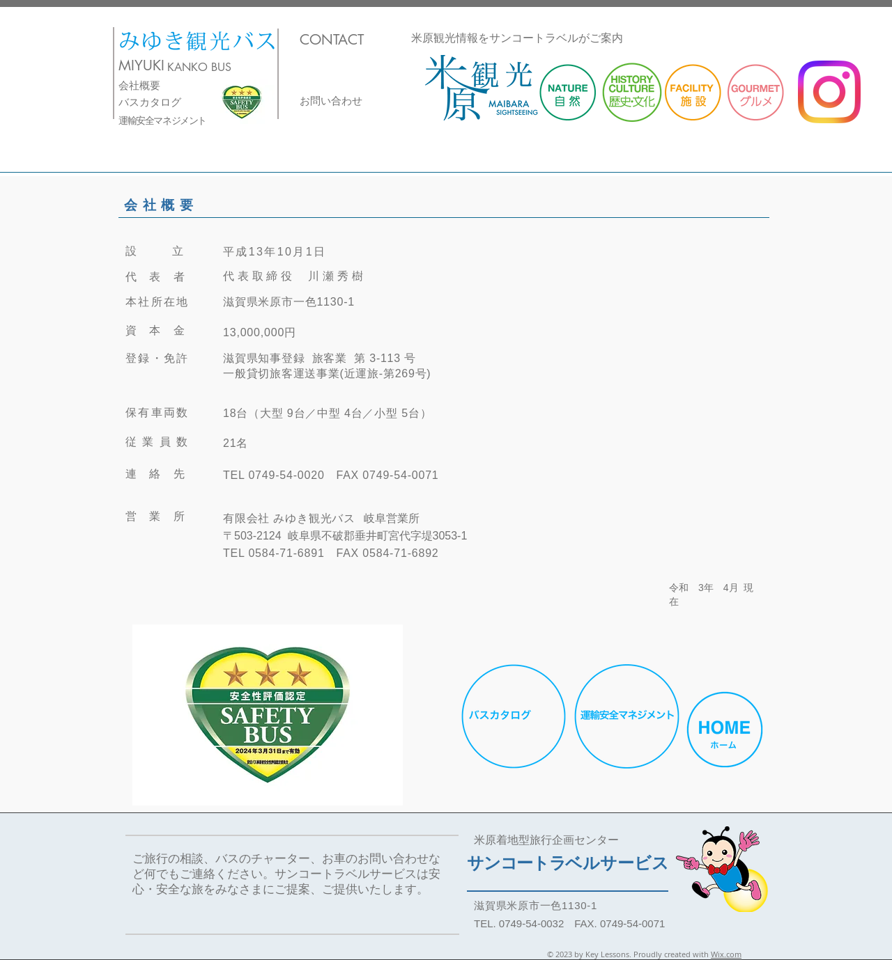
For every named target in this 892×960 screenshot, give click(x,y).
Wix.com (726, 954)
